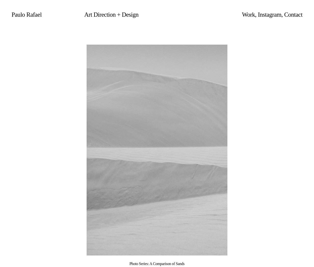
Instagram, (270, 14)
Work (248, 14)
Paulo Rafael (27, 14)
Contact (293, 14)
